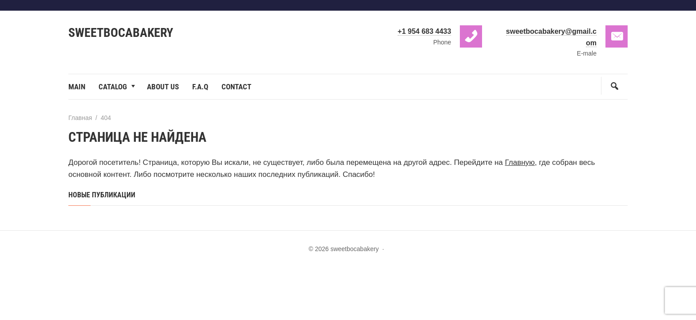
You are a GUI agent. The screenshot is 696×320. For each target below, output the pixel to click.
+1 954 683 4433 (424, 31)
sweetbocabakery (120, 32)
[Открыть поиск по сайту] (614, 86)
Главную (520, 162)
